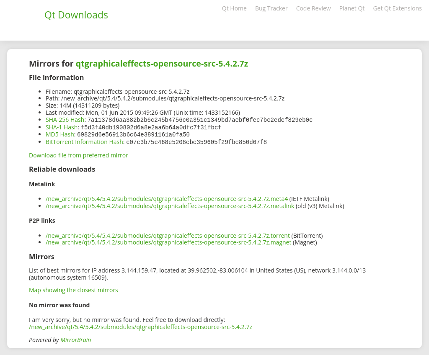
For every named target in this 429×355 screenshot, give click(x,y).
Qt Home (234, 8)
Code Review (313, 8)
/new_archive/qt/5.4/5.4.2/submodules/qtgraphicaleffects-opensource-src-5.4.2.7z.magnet (168, 240)
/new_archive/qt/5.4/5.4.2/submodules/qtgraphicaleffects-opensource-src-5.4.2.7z (140, 325)
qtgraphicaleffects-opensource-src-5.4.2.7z (162, 63)
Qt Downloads (76, 14)
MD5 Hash (60, 133)
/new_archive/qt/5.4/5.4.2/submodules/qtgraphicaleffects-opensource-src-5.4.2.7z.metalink (170, 204)
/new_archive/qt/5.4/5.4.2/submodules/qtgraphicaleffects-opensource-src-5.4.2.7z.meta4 (167, 197)
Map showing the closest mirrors (73, 288)
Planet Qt (352, 8)
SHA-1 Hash (62, 127)
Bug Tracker (271, 8)
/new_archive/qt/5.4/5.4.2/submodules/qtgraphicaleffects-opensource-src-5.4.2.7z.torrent (168, 234)
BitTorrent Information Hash (84, 140)
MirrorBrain (75, 338)
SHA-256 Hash (65, 119)
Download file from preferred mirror (78, 153)
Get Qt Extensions (397, 8)
